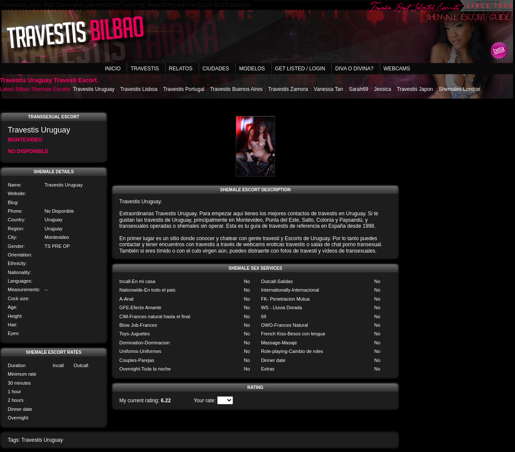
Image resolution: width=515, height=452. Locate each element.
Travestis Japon (415, 89)
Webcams (397, 69)
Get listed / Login (300, 69)
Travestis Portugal (183, 89)
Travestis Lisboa (139, 89)
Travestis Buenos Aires (236, 89)
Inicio (113, 69)
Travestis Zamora (288, 89)
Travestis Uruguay (94, 89)
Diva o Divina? (354, 69)
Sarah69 (358, 89)
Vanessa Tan (328, 89)
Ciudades (216, 69)
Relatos (181, 69)
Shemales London (459, 89)
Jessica (382, 89)
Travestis (144, 69)
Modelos (252, 69)
